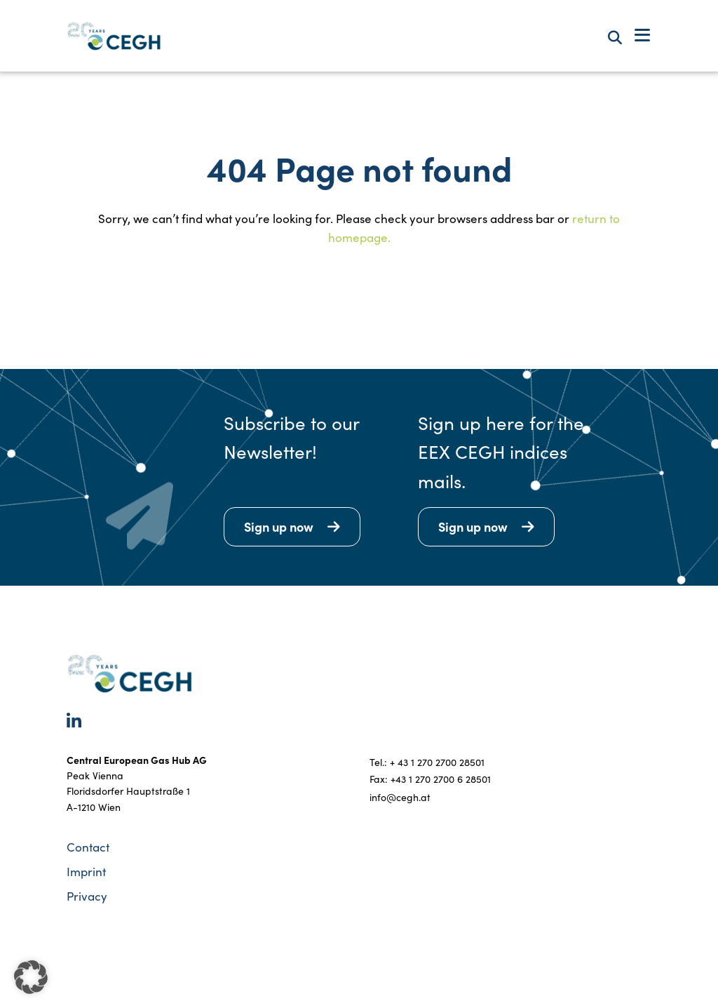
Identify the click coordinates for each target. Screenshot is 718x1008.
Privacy (87, 896)
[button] (31, 977)
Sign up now (278, 526)
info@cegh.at (400, 797)
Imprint (86, 871)
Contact (88, 847)
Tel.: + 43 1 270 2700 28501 (427, 762)
